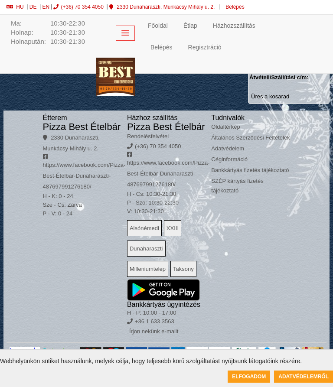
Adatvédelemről (303, 377)
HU (15, 7)
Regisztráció (205, 47)
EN (45, 7)
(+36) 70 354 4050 (78, 7)
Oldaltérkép (225, 127)
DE (33, 7)
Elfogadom (249, 377)
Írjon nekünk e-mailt (153, 331)
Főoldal (158, 25)
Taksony (183, 269)
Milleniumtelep (148, 269)
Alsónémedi (144, 228)
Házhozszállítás (234, 25)
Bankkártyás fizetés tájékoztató (250, 170)
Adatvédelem (227, 148)
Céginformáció (229, 159)
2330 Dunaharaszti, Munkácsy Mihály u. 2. (162, 7)
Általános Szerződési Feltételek (250, 137)
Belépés (234, 7)
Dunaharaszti (146, 248)
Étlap (190, 25)
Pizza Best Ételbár (82, 126)
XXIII (172, 228)
